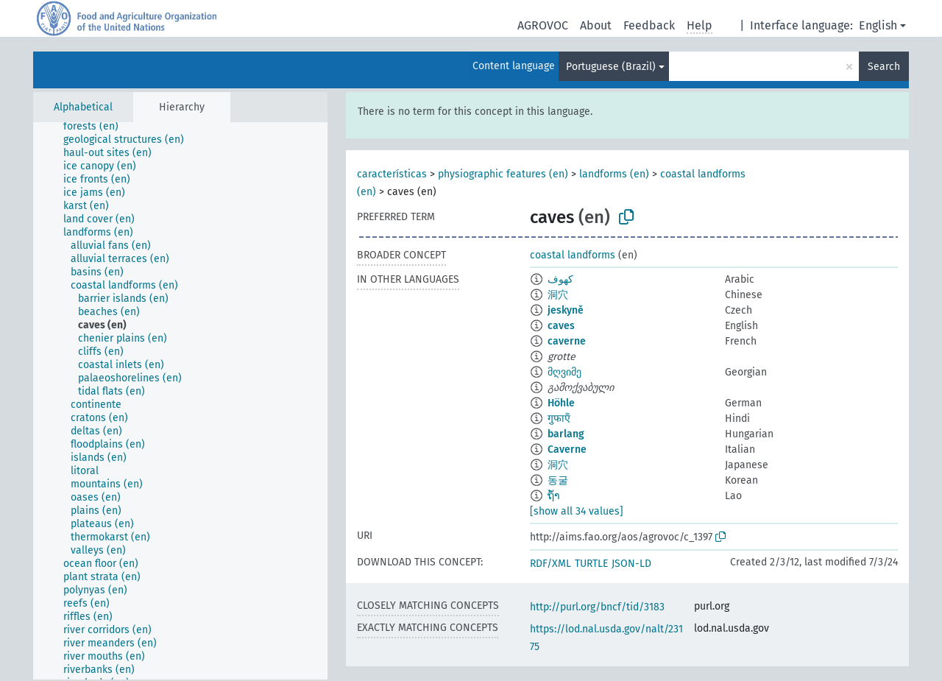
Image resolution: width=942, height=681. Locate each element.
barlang (566, 434)
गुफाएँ (559, 418)
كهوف (560, 279)
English (878, 25)
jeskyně (566, 310)
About (596, 25)
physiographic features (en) (503, 174)
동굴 (558, 480)
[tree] (180, 401)
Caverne (567, 449)
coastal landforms (572, 255)
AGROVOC (542, 25)
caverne (567, 341)
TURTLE (591, 563)
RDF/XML (550, 563)
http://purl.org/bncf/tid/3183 (597, 607)
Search (884, 66)
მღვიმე (564, 372)
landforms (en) (614, 174)
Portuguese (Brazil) (611, 66)
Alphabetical (83, 107)
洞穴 (558, 295)
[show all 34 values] (576, 511)
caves (561, 326)
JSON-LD (631, 563)
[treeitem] (97, 126)
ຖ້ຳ (554, 496)
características (392, 174)
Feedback (649, 25)
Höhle (561, 403)
